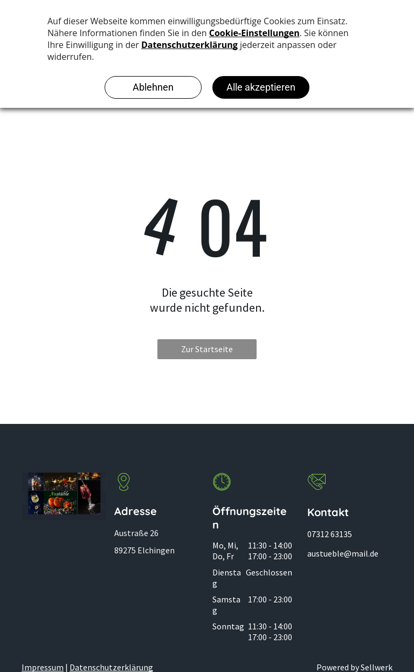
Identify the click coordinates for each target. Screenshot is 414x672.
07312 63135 (329, 534)
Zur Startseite (207, 349)
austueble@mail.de (342, 553)
